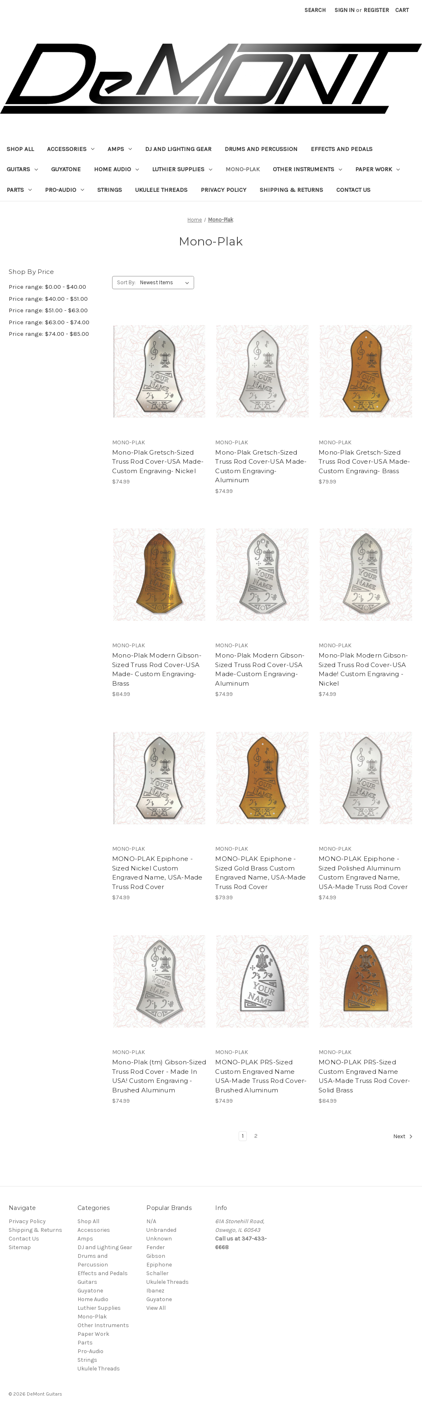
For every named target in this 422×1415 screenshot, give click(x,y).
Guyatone (66, 169)
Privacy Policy (223, 189)
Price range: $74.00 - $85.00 (49, 333)
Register (376, 10)
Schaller (157, 1273)
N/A (151, 1221)
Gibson (155, 1255)
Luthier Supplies (182, 169)
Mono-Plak (242, 169)
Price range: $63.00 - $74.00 (49, 322)
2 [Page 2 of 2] (256, 1135)
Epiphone (159, 1264)
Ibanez (155, 1290)
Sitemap (20, 1247)
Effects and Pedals (342, 149)
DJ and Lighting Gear (178, 149)
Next (403, 1136)
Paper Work (377, 169)
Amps (120, 149)
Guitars (22, 169)
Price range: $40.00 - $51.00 (48, 298)
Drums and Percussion (261, 149)
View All (156, 1307)
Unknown (159, 1238)
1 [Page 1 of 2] (243, 1135)
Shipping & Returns (291, 189)
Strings (109, 189)
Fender (155, 1247)
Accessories (70, 149)
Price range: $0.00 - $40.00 (47, 286)
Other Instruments (307, 169)
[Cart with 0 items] (402, 10)
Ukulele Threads (161, 189)
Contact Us (353, 189)
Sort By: (126, 282)
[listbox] (166, 282)
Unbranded (161, 1229)
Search (315, 10)
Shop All (20, 149)
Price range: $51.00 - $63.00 (48, 310)
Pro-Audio (64, 189)
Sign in (344, 10)
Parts (19, 189)
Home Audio (116, 169)
